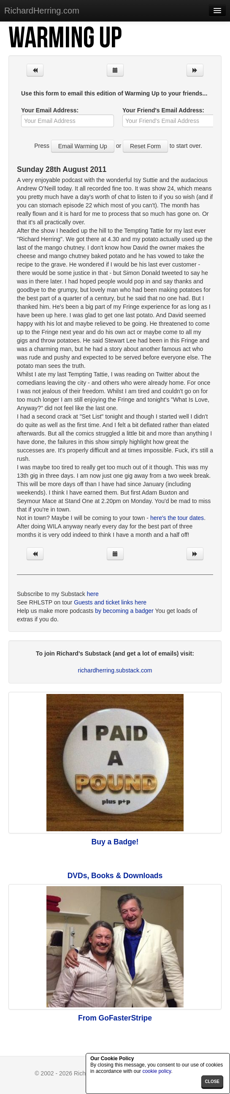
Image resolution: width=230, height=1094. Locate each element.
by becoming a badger (124, 610)
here (93, 594)
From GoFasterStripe (115, 1018)
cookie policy (156, 1071)
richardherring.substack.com (115, 670)
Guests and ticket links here (110, 602)
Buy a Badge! (115, 842)
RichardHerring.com (41, 10)
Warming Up (65, 38)
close (212, 1081)
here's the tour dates (177, 517)
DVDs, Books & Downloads (115, 875)
